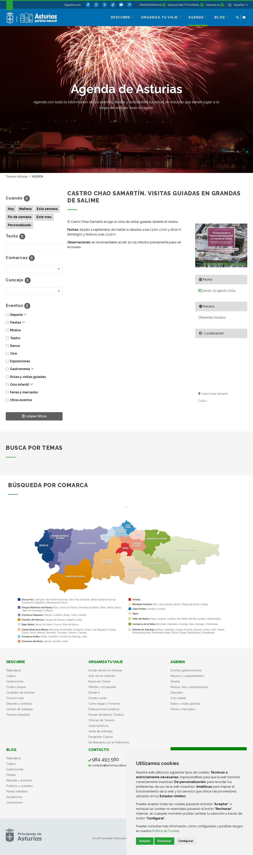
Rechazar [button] (164, 841)
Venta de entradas (100, 731)
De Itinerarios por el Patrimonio (108, 742)
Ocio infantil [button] (19, 384)
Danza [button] (15, 346)
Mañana (25, 209)
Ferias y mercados (183, 709)
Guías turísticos (98, 725)
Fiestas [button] (15, 322)
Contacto (98, 750)
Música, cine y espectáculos (189, 687)
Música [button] (15, 330)
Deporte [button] (16, 315)
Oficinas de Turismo (101, 720)
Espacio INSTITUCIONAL (184, 4)
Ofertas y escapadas (102, 687)
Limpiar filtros (34, 416)
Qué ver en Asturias (101, 676)
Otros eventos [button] (21, 400)
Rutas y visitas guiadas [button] (28, 377)
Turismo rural (15, 698)
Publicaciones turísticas (103, 709)
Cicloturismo (14, 802)
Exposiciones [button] (20, 361)
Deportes (177, 692)
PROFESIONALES (151, 4)
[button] (240, 4)
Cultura (11, 676)
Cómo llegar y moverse (104, 703)
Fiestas (175, 681)
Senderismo (14, 797)
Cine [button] (13, 353)
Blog (11, 750)
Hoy (11, 209)
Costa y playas (16, 687)
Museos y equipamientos (187, 676)
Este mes (44, 217)
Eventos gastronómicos (186, 670)
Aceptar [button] (144, 841)
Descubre (15, 662)
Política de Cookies (166, 831)
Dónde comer (97, 698)
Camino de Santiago (19, 709)
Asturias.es (213, 4)
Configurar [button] (185, 841)
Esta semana (47, 209)
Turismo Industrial (18, 714)
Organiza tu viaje (105, 662)
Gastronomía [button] (20, 369)
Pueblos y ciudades (19, 786)
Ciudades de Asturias (20, 692)
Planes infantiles (17, 791)
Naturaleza (13, 670)
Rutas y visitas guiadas (186, 703)
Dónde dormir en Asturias (105, 670)
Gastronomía (14, 681)
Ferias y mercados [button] (24, 392)
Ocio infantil (178, 698)
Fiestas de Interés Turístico (106, 714)
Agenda (178, 662)
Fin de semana (19, 217)
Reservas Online (99, 681)
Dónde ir (94, 692)
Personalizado (19, 225)
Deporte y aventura (19, 703)
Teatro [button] (15, 338)
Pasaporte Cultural (100, 736)
